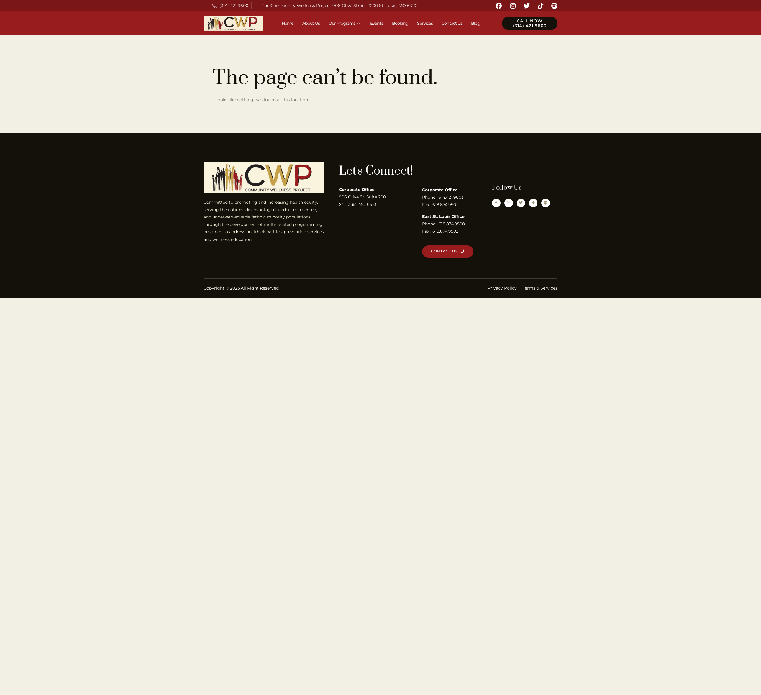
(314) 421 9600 (230, 5)
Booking (400, 23)
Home (287, 23)
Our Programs (345, 23)
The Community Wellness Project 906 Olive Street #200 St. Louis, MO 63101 (340, 5)
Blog (475, 23)
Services (425, 23)
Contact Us (452, 23)
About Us (311, 23)
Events (376, 23)
